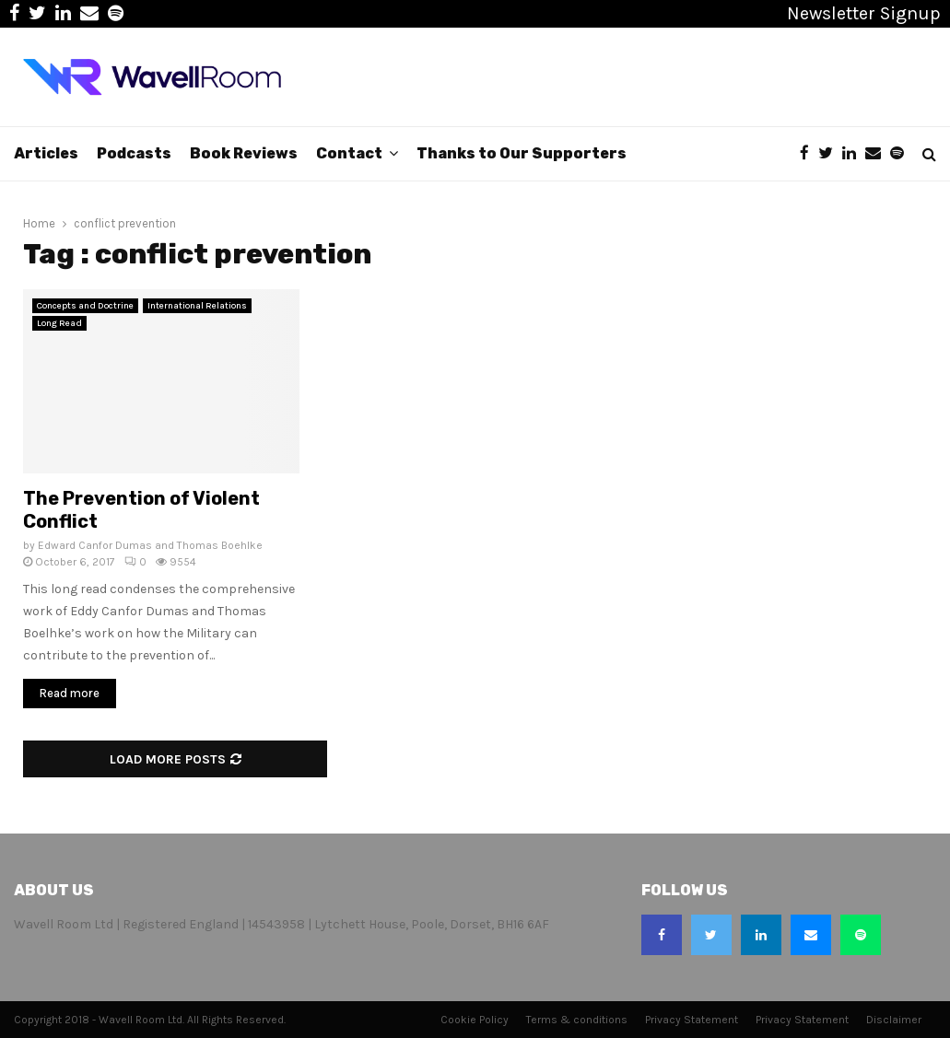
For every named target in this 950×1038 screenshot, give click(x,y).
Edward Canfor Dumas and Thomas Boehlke (150, 545)
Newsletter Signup (864, 13)
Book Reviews (244, 153)
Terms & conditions (576, 1019)
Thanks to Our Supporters (521, 153)
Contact (349, 153)
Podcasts (134, 153)
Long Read (59, 323)
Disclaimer (893, 1019)
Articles (46, 153)
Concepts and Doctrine (85, 305)
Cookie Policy (474, 1019)
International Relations (197, 305)
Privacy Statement (691, 1019)
